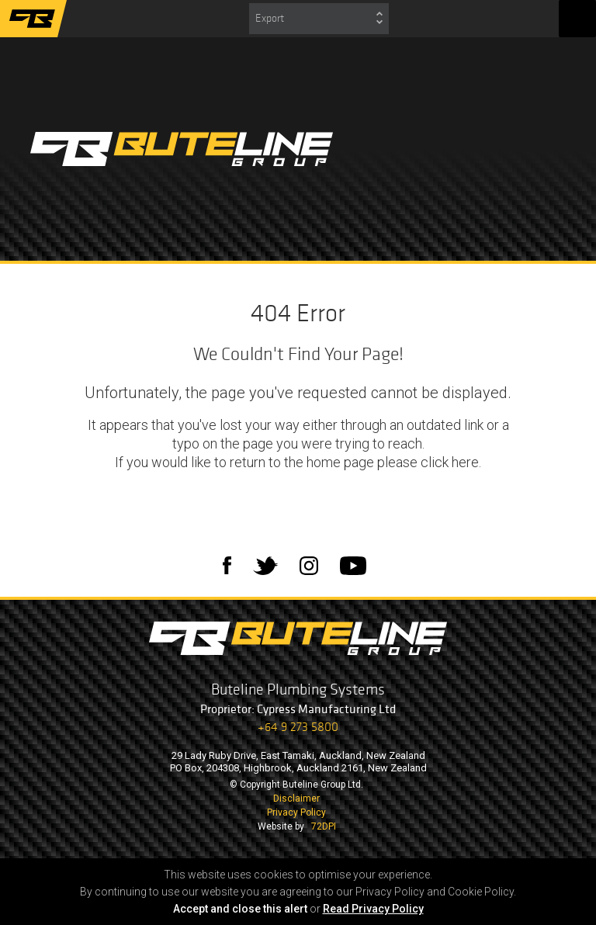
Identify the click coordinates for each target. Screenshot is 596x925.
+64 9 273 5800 (298, 726)
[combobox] (319, 18)
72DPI (323, 826)
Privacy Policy (296, 812)
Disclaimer (296, 798)
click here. (451, 462)
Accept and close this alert (240, 908)
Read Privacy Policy (373, 908)
